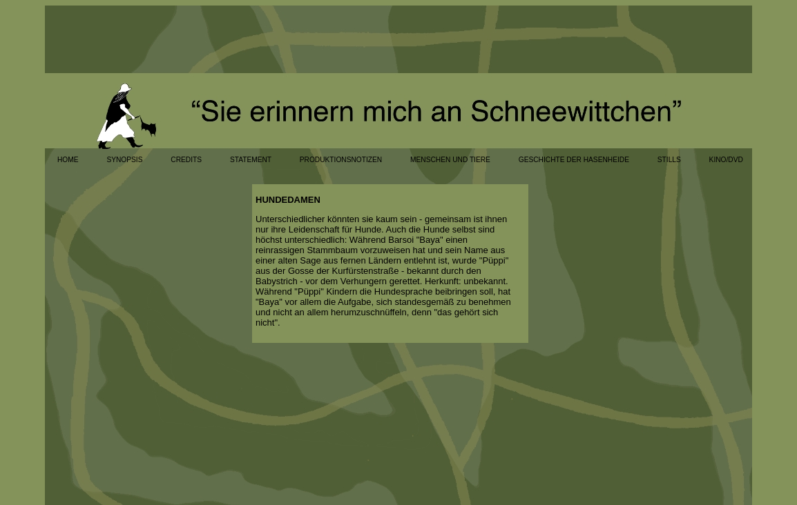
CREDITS (186, 160)
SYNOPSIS (124, 160)
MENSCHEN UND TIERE (450, 160)
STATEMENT (250, 160)
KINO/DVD (726, 160)
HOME (68, 160)
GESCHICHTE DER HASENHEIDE (574, 160)
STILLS (669, 160)
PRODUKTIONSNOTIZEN (341, 160)
